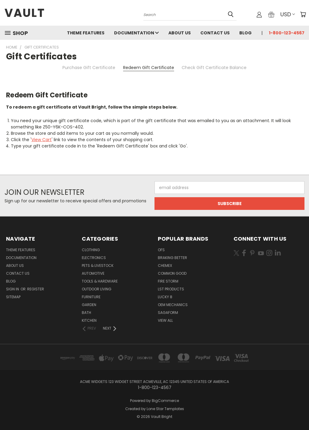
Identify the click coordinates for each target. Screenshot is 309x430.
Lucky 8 (165, 296)
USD (287, 14)
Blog (245, 33)
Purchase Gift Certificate (88, 68)
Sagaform (168, 312)
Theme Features (85, 33)
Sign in (13, 289)
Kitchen (89, 320)
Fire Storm (168, 281)
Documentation (136, 33)
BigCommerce (165, 400)
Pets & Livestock (97, 265)
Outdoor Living (96, 289)
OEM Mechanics (173, 304)
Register (35, 289)
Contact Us (215, 33)
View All (165, 320)
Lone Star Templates (165, 408)
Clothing (91, 249)
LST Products (171, 289)
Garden (89, 304)
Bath (86, 312)
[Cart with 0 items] (303, 14)
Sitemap (13, 296)
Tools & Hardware (100, 281)
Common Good (172, 273)
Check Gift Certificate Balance (214, 68)
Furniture (91, 296)
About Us (179, 33)
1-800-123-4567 (286, 33)
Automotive (93, 273)
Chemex (165, 265)
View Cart (41, 140)
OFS (161, 249)
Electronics (94, 257)
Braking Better (172, 257)
